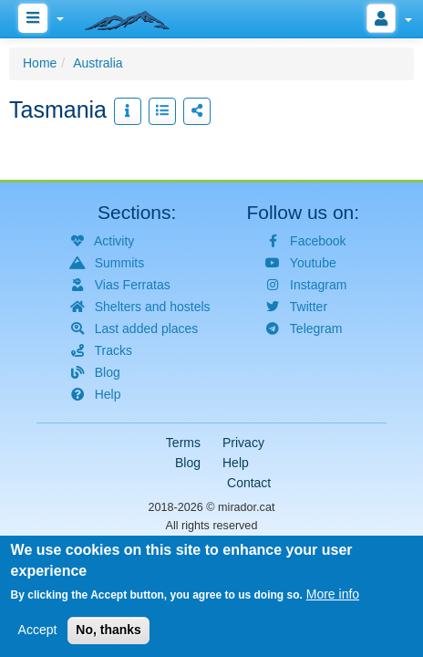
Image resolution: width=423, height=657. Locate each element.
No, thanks (108, 632)
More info (332, 596)
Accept (37, 632)
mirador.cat (246, 507)
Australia (97, 63)
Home (40, 63)
